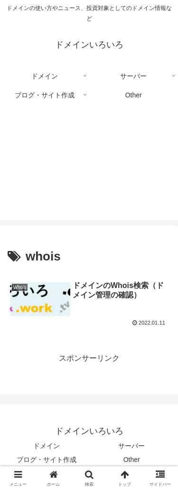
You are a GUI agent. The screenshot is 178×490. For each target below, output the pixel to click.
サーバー (131, 446)
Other (131, 459)
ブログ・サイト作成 (46, 459)
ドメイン (46, 446)
